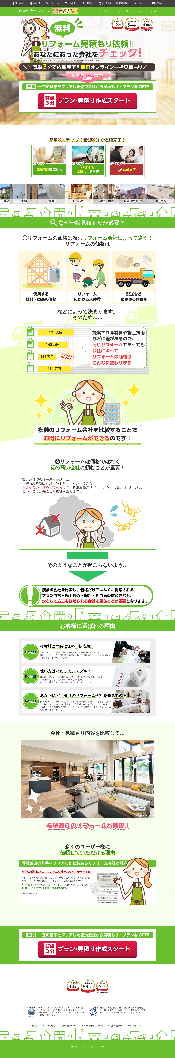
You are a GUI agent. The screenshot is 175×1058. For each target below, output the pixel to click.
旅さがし (140, 3)
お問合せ (157, 3)
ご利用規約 (50, 1026)
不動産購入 (122, 3)
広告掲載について (135, 1026)
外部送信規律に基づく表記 (93, 1026)
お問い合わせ (116, 1026)
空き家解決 (105, 3)
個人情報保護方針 (68, 1026)
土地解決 (87, 3)
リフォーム (52, 3)
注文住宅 (17, 3)
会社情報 (36, 1026)
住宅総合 (35, 3)
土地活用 (70, 3)
